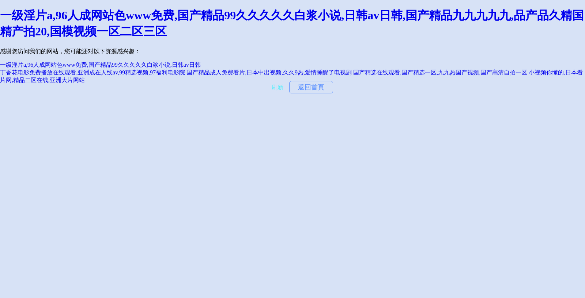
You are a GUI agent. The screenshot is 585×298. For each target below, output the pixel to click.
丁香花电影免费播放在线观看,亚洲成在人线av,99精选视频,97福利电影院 (92, 72)
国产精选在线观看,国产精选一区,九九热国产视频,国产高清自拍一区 (440, 72)
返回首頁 (311, 87)
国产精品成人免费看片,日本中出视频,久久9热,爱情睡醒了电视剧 (269, 72)
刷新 (277, 87)
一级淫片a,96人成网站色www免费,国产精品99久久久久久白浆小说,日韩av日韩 (100, 65)
